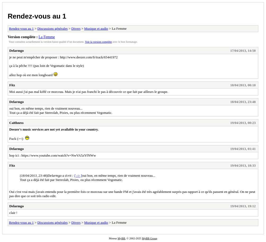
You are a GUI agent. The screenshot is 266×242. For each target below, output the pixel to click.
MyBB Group (149, 238)
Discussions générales (52, 29)
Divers (76, 29)
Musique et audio (96, 29)
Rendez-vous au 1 (37, 16)
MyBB (121, 238)
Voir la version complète (98, 41)
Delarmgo (16, 51)
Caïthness (16, 123)
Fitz (12, 85)
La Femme (47, 37)
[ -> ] (78, 176)
